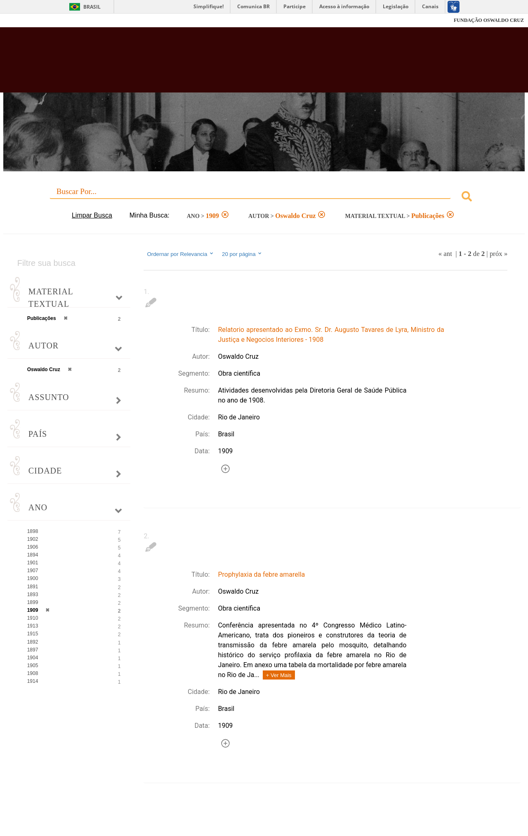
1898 (32, 531)
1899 (32, 602)
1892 (32, 642)
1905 (32, 665)
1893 (32, 594)
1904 (32, 658)
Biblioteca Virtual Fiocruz (231, 64)
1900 (32, 578)
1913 (32, 626)
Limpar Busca (92, 215)
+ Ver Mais (279, 675)
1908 (32, 673)
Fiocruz (24, 20)
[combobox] (264, 198)
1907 (32, 570)
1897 (32, 650)
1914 (32, 681)
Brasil (92, 6)
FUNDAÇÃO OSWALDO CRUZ (489, 20)
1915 (32, 634)
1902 (32, 539)
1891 (32, 587)
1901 (32, 563)
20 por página (242, 254)
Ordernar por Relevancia (180, 254)
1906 (32, 547)
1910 (32, 618)
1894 (32, 555)
